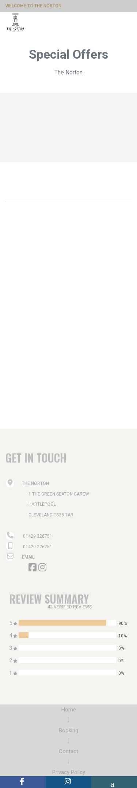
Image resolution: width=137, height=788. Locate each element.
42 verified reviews (69, 607)
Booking (68, 730)
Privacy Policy (68, 772)
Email (19, 557)
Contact (68, 751)
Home (68, 709)
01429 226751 (37, 536)
